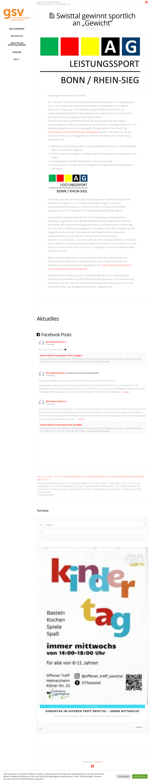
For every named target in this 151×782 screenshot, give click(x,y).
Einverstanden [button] (140, 776)
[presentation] (39, 544)
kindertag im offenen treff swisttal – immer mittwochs (92, 711)
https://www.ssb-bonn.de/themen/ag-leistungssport (73, 132)
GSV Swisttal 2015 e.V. (56, 341)
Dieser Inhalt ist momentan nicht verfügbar (61, 355)
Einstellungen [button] (123, 776)
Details (139, 727)
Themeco (98, 767)
